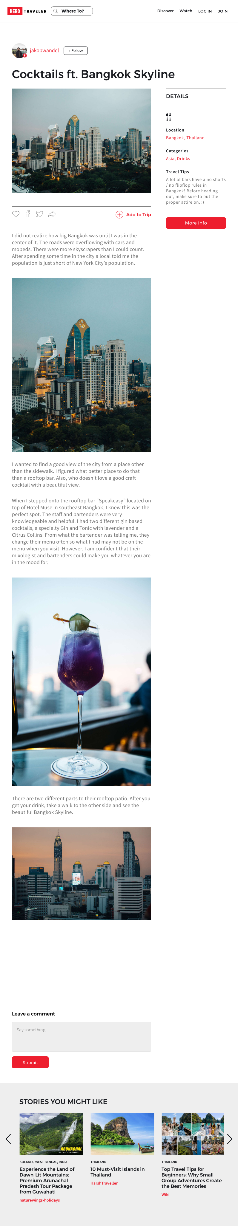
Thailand (98, 1162)
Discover (165, 11)
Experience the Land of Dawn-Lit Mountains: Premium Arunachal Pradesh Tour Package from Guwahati (47, 1181)
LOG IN (205, 11)
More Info (196, 223)
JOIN (223, 11)
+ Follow (75, 50)
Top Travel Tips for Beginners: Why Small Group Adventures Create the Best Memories (192, 1178)
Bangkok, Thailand (185, 138)
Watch (186, 11)
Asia (170, 159)
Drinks (183, 159)
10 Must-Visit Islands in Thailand (117, 1172)
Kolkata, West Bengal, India (43, 1162)
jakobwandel (44, 50)
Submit (30, 1062)
